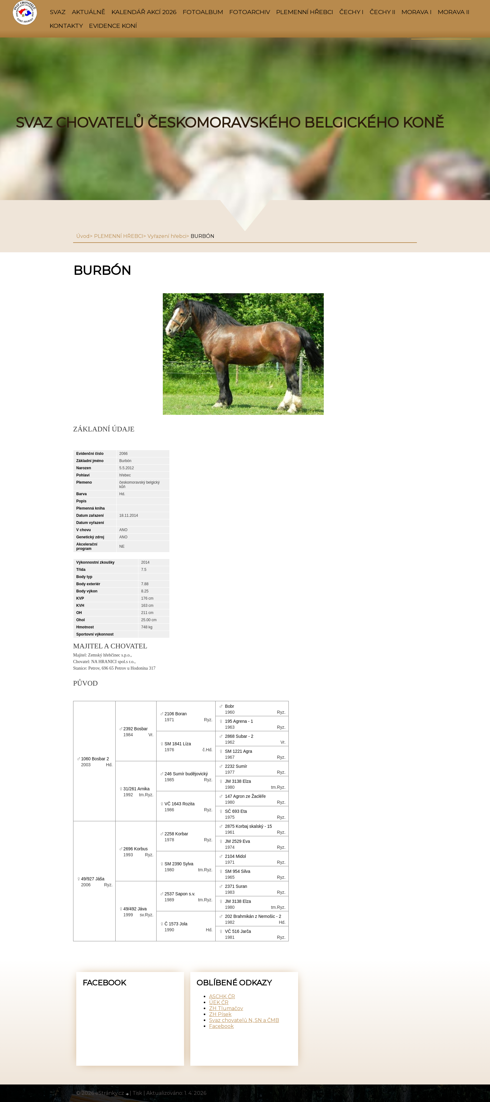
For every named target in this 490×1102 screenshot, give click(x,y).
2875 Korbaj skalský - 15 (248, 826)
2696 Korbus (135, 849)
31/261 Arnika (136, 789)
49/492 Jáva (135, 909)
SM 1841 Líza (178, 744)
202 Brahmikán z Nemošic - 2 (253, 916)
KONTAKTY (66, 25)
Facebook (221, 1026)
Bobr (229, 706)
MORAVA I (417, 12)
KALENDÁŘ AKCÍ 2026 (144, 12)
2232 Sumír (236, 766)
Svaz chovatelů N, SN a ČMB (244, 1020)
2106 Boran (176, 714)
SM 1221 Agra (238, 751)
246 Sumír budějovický (186, 774)
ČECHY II (382, 12)
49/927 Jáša (92, 879)
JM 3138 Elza (238, 781)
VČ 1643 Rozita (180, 804)
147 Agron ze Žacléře (245, 796)
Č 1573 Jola (176, 924)
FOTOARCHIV (249, 12)
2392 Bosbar (135, 729)
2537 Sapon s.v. (180, 894)
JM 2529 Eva (237, 841)
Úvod (83, 236)
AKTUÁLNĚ (88, 12)
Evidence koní (113, 25)
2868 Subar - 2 (239, 736)
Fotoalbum (203, 12)
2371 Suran (236, 886)
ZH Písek (220, 1014)
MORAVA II (453, 12)
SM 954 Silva (237, 871)
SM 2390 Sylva (179, 864)
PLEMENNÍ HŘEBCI (304, 12)
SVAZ (58, 12)
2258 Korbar (176, 834)
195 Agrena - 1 (239, 721)
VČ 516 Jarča (238, 931)
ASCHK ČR (222, 996)
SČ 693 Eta (236, 811)
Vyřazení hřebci (167, 236)
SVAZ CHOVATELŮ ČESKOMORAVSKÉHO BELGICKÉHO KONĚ (230, 122)
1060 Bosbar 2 (95, 759)
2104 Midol (235, 856)
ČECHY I (351, 12)
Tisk (137, 1093)
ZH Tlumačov (226, 1008)
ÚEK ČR (218, 1002)
